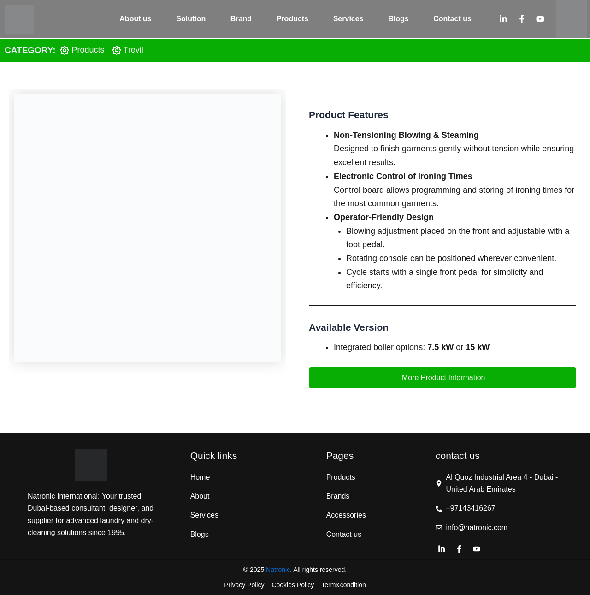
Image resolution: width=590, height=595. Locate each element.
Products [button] (292, 19)
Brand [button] (241, 19)
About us (135, 19)
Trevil (133, 49)
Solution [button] (191, 19)
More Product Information (442, 377)
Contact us (452, 19)
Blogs (398, 19)
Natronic (278, 569)
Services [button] (348, 19)
